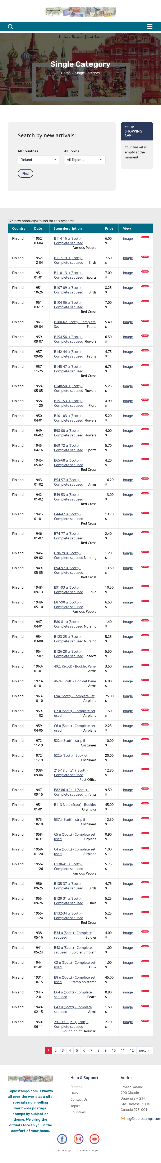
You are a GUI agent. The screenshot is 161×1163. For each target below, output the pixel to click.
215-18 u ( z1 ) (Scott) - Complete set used (71, 772)
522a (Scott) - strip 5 (69, 740)
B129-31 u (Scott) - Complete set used (68, 900)
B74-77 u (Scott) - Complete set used (68, 535)
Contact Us (78, 1099)
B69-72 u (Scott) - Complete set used (68, 447)
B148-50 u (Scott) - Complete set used (68, 388)
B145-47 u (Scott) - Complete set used (68, 368)
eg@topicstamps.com (137, 1118)
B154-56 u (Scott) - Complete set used (68, 339)
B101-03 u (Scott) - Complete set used (68, 418)
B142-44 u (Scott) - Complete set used (68, 354)
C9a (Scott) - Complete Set (74, 696)
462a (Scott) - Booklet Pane (75, 681)
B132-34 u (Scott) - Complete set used (68, 915)
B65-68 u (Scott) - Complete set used (68, 462)
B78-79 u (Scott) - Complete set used (68, 555)
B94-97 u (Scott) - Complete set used (68, 570)
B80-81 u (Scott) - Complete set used (68, 624)
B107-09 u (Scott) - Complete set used (68, 290)
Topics (75, 1106)
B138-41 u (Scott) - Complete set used (68, 866)
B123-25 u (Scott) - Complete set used (68, 638)
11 (123, 1050)
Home (66, 73)
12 (132, 1050)
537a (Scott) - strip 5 (69, 819)
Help (74, 1093)
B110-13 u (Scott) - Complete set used (68, 275)
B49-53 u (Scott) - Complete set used (68, 497)
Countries (78, 1112)
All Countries (28, 151)
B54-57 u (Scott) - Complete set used (68, 482)
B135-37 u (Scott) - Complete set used (68, 885)
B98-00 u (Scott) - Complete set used (68, 432)
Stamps (76, 1087)
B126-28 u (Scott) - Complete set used (68, 653)
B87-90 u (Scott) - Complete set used (68, 604)
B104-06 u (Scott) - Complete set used (68, 304)
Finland (18, 238)
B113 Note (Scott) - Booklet (75, 804)
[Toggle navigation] (150, 26)
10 (114, 1050)
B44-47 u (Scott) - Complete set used (68, 516)
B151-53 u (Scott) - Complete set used (68, 403)
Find (25, 173)
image (128, 238)
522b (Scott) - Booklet (70, 755)
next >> (145, 1050)
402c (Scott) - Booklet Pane (75, 666)
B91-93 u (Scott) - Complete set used (68, 589)
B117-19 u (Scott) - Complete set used (68, 260)
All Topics (71, 151)
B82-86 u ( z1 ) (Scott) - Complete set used (71, 792)
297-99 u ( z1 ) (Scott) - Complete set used (71, 1024)
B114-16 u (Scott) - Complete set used (68, 240)
